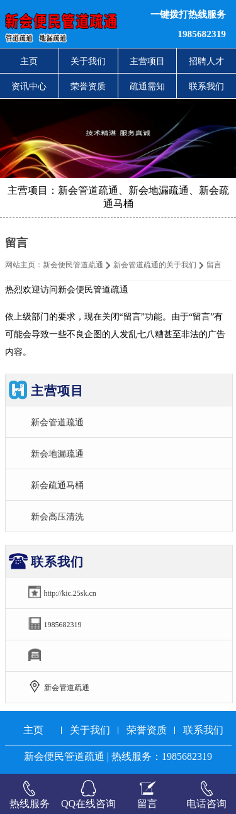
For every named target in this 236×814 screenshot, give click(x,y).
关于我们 (88, 61)
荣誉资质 (88, 86)
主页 (29, 61)
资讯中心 (29, 86)
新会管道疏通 (57, 422)
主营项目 (147, 61)
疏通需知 (147, 86)
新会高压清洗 (57, 516)
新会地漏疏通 (57, 454)
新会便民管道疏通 (73, 264)
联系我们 (206, 86)
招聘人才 (206, 61)
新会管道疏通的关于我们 (154, 264)
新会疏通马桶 (57, 485)
